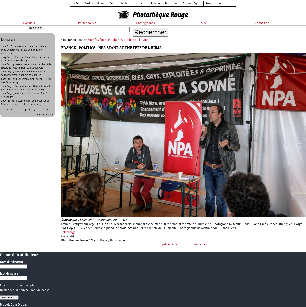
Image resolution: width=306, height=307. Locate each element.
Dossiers (29, 23)
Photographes (145, 23)
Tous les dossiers (45, 115)
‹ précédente (168, 244)
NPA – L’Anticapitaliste (89, 3)
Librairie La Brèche (147, 3)
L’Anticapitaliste (119, 3)
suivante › (200, 244)
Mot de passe (10, 273)
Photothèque (191, 3)
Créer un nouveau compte (17, 285)
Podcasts (171, 3)
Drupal (22, 304)
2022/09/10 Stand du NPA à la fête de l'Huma (117, 40)
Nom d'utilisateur (12, 262)
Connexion (262, 23)
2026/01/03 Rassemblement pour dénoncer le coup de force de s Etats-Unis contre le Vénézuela (26, 50)
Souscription (214, 3)
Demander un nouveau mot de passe (24, 290)
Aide (204, 23)
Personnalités (87, 23)
